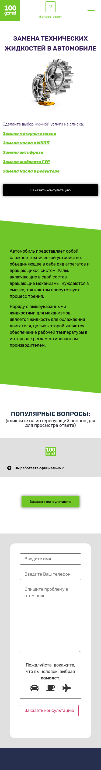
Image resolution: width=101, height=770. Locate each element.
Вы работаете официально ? (39, 468)
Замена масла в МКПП (26, 143)
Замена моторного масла (29, 133)
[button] (50, 190)
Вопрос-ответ (50, 17)
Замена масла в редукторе (31, 171)
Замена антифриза (23, 152)
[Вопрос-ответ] (51, 6)
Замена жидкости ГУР (26, 161)
